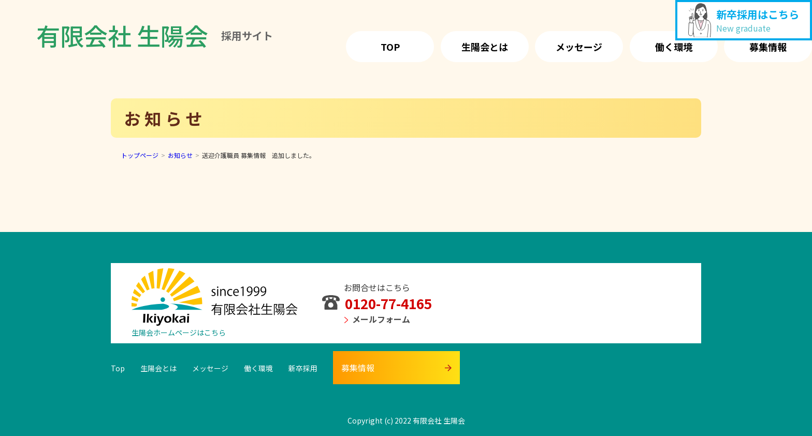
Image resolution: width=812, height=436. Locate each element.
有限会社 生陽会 (154, 35)
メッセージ (579, 46)
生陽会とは (484, 46)
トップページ (139, 155)
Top (390, 46)
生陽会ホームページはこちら (179, 332)
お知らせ (180, 155)
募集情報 (768, 46)
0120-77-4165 (377, 303)
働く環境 (673, 46)
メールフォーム (377, 319)
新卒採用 (302, 368)
